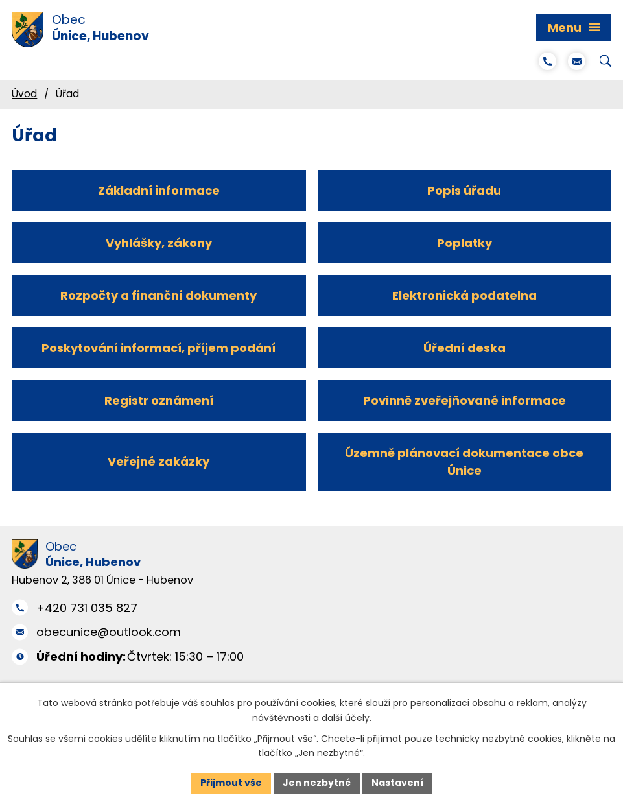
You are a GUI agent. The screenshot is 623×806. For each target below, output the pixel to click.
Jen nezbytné (317, 782)
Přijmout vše (231, 782)
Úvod (24, 94)
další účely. (346, 717)
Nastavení (397, 782)
